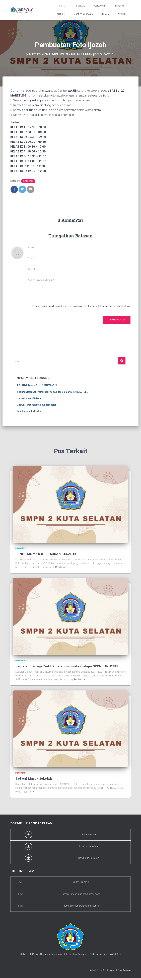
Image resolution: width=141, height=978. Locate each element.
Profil (62, 6)
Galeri (61, 14)
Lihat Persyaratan (88, 846)
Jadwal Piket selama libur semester (36, 404)
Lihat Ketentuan (89, 834)
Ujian (105, 14)
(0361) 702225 (81, 882)
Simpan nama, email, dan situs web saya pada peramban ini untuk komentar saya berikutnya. (81, 306)
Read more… (61, 567)
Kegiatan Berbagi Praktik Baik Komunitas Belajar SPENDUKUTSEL (52, 392)
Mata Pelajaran (83, 14)
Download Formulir (88, 858)
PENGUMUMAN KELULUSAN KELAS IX (37, 385)
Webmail (122, 14)
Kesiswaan (100, 6)
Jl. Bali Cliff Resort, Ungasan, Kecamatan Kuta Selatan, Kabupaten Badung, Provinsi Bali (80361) (71, 954)
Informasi (80, 6)
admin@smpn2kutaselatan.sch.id (81, 905)
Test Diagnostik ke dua (29, 411)
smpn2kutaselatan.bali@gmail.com (81, 894)
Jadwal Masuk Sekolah (29, 398)
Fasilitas (120, 6)
